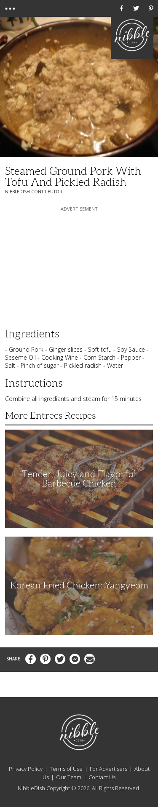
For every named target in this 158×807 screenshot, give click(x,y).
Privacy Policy (26, 768)
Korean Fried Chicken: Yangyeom (79, 585)
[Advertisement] (79, 265)
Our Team (68, 777)
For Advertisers (108, 768)
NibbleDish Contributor (33, 192)
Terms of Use (66, 768)
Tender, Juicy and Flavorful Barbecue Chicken (79, 479)
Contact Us (101, 777)
